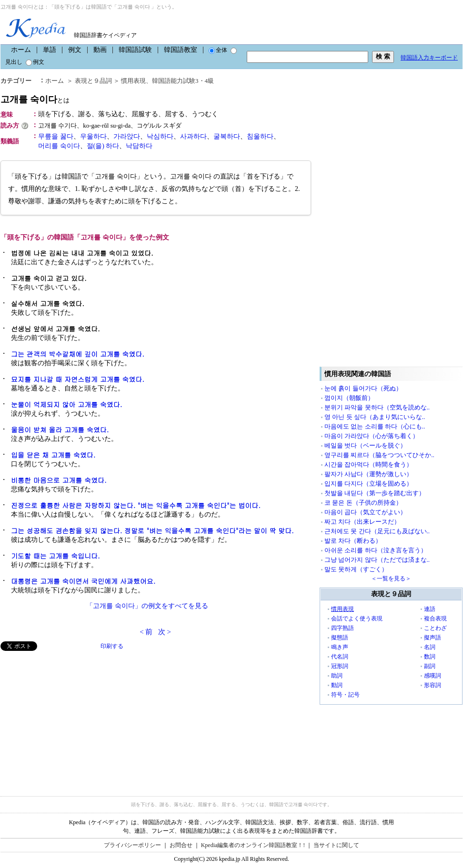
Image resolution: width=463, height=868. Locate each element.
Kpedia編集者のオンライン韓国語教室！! (253, 845)
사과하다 (193, 136)
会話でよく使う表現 (356, 618)
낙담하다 (139, 146)
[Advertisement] (71, 717)
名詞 (429, 647)
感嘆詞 (432, 675)
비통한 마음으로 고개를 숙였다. (59, 480)
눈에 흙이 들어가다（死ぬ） (363, 388)
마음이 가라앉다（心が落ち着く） (371, 435)
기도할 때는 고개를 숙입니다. (55, 555)
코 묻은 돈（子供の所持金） (363, 502)
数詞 (429, 656)
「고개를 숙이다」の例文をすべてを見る (147, 605)
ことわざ (435, 628)
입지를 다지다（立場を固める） (368, 483)
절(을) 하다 (103, 146)
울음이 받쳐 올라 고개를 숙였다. (60, 429)
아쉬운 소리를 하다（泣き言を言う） (375, 550)
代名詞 (339, 656)
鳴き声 (339, 647)
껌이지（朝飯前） (349, 397)
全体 (218, 50)
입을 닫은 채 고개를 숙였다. (53, 454)
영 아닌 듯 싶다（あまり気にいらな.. (374, 416)
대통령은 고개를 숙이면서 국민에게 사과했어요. (83, 581)
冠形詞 (339, 666)
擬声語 (432, 637)
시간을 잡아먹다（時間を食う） (368, 464)
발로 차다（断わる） (353, 540)
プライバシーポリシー (132, 845)
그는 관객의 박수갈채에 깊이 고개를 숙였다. (77, 354)
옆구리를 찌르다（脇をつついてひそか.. (379, 455)
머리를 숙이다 (59, 146)
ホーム (21, 49)
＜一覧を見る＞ (391, 578)
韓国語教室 (180, 49)
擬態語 (339, 637)
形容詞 (432, 685)
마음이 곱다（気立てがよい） (365, 512)
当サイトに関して (336, 845)
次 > (164, 632)
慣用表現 (133, 80)
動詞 (336, 685)
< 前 (146, 632)
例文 (74, 49)
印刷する (112, 646)
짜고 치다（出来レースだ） (362, 521)
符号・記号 (345, 694)
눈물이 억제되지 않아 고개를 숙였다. (66, 404)
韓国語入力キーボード (429, 57)
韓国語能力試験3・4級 (183, 80)
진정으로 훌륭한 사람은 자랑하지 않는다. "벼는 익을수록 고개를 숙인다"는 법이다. (136, 505)
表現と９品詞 (93, 80)
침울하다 (260, 136)
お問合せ (181, 845)
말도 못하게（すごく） (356, 569)
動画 (100, 49)
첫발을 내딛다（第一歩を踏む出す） (374, 493)
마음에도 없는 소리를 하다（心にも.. (374, 426)
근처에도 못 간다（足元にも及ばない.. (377, 531)
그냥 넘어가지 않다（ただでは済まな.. (377, 559)
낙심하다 (160, 136)
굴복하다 (226, 136)
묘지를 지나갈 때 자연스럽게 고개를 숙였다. (77, 379)
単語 (49, 49)
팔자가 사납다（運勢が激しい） (368, 474)
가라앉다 (126, 136)
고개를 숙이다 (35, 99)
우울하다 (93, 136)
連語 (429, 609)
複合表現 (435, 618)
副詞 (429, 666)
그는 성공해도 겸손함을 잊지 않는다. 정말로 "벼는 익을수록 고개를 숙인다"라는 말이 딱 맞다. (152, 530)
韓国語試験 (135, 49)
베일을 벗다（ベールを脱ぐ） (365, 445)
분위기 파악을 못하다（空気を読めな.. (377, 407)
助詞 (336, 675)
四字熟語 (342, 628)
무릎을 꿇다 (55, 136)
